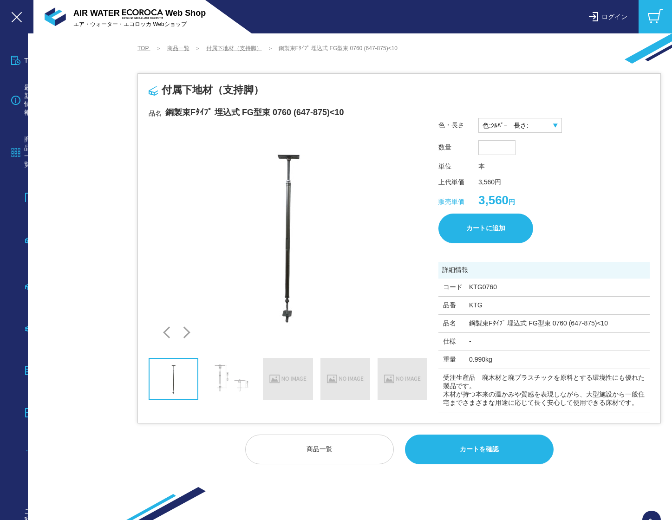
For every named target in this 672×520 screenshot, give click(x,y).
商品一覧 (178, 48)
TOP (143, 48)
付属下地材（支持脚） (234, 48)
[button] (169, 332)
